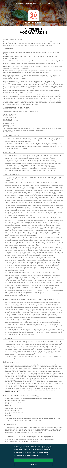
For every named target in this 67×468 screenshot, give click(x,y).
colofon (50, 3)
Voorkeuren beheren (19, 454)
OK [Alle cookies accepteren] (33, 460)
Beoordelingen (31, 3)
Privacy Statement (25, 441)
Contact (42, 3)
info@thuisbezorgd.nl (13, 127)
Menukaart (20, 3)
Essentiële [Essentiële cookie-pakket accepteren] (33, 464)
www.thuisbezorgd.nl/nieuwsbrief (47, 429)
